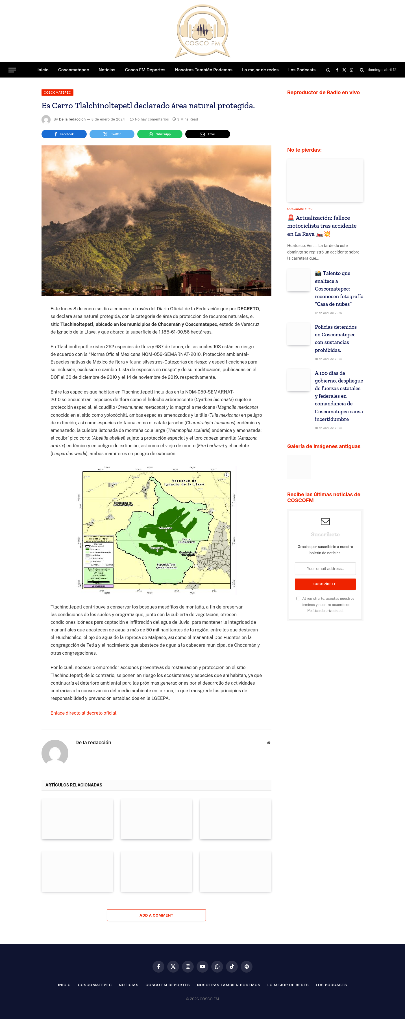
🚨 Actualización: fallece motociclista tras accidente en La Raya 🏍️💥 (322, 225)
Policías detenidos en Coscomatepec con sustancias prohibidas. (336, 338)
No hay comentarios (149, 119)
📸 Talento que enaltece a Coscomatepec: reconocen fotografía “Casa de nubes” (339, 288)
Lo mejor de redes (260, 69)
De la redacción (72, 119)
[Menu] (12, 70)
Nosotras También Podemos (203, 69)
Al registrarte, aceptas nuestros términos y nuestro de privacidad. (325, 604)
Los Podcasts (302, 69)
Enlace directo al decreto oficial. (84, 713)
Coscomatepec (73, 69)
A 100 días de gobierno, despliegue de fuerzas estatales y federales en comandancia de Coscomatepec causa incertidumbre (339, 396)
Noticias (107, 69)
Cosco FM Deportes (145, 69)
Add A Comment (156, 915)
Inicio (43, 69)
